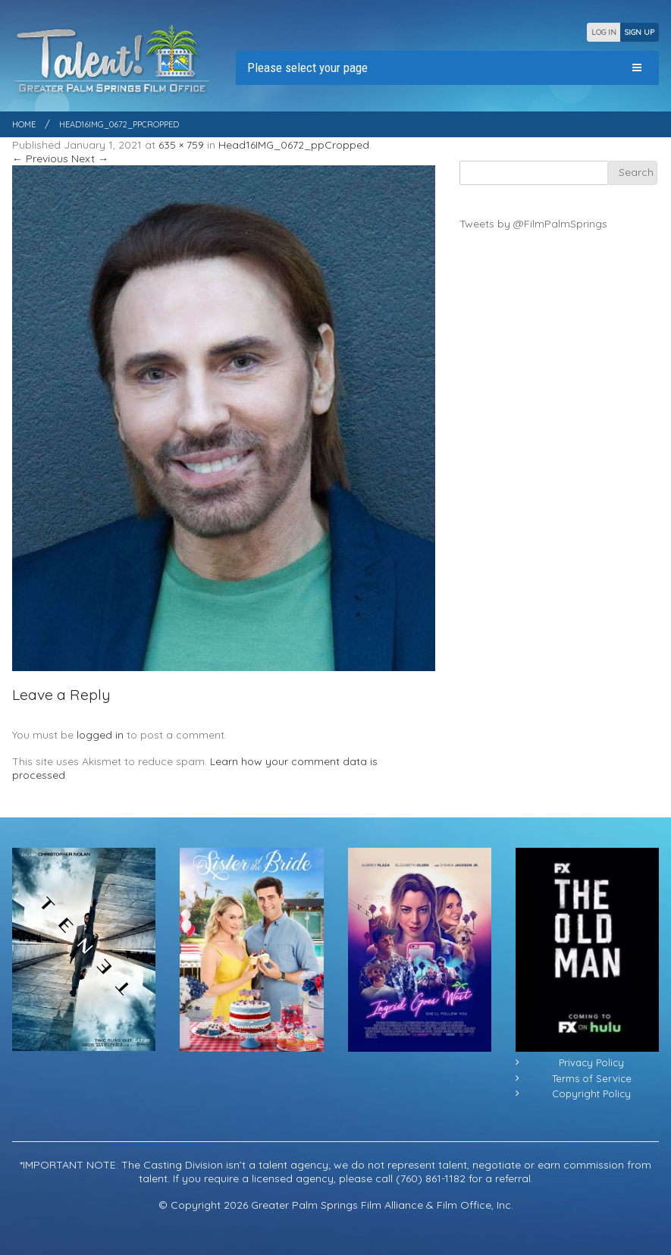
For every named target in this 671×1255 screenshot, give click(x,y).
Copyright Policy (591, 1093)
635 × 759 (181, 145)
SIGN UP (639, 32)
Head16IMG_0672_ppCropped (293, 145)
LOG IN (603, 32)
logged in (100, 735)
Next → (89, 158)
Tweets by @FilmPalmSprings (533, 224)
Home (24, 124)
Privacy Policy (591, 1062)
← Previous (40, 158)
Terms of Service (592, 1078)
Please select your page (307, 67)
